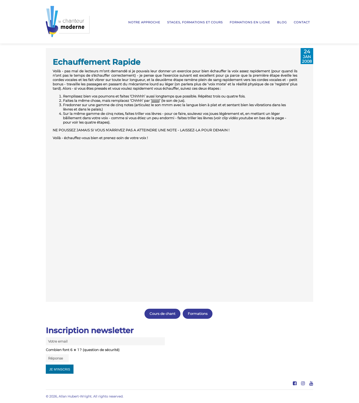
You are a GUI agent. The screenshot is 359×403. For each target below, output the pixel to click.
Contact (302, 22)
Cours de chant (162, 313)
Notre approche (144, 22)
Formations (197, 313)
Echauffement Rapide (96, 62)
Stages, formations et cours (195, 22)
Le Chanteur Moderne (68, 21)
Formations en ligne (250, 22)
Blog (282, 22)
